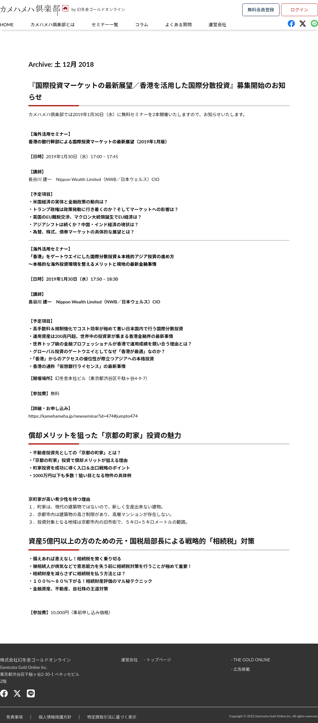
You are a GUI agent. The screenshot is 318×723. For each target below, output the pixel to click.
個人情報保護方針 (55, 717)
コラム (141, 24)
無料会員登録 (261, 9)
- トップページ (157, 659)
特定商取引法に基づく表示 (111, 717)
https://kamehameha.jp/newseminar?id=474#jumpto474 (83, 416)
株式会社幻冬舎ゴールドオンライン (35, 660)
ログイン (299, 9)
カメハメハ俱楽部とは (53, 24)
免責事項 (14, 717)
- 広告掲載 (240, 669)
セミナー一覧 (105, 24)
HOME (7, 24)
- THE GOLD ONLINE (250, 659)
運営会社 (217, 24)
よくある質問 (178, 24)
